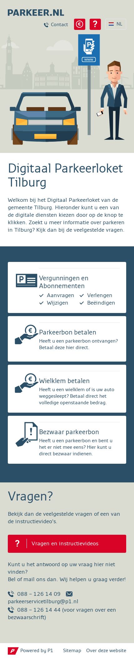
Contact (59, 24)
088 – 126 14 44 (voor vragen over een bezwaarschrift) (62, 613)
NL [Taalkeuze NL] (119, 24)
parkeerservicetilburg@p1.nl (43, 597)
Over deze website (106, 650)
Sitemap (72, 650)
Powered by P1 (36, 650)
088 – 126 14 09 (34, 594)
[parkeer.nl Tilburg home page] (33, 11)
